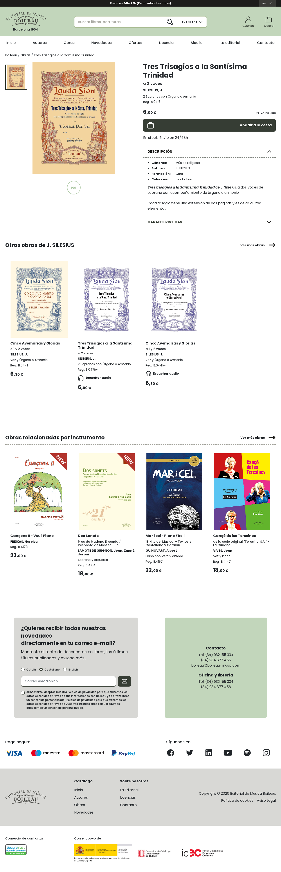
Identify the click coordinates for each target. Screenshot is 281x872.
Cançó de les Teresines (234, 535)
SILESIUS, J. (153, 90)
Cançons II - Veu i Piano (32, 535)
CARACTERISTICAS (165, 222)
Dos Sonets (88, 535)
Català (31, 669)
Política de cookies (237, 800)
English (73, 669)
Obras (69, 42)
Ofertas (135, 42)
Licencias (128, 796)
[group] (73, 118)
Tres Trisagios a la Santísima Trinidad (105, 345)
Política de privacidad (81, 700)
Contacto (266, 42)
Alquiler (197, 42)
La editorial (230, 42)
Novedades (101, 42)
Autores (40, 42)
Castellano (52, 669)
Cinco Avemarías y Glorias (35, 342)
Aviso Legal (266, 800)
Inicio (11, 42)
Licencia (166, 42)
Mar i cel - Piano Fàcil (165, 535)
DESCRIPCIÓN (160, 151)
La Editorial (129, 789)
